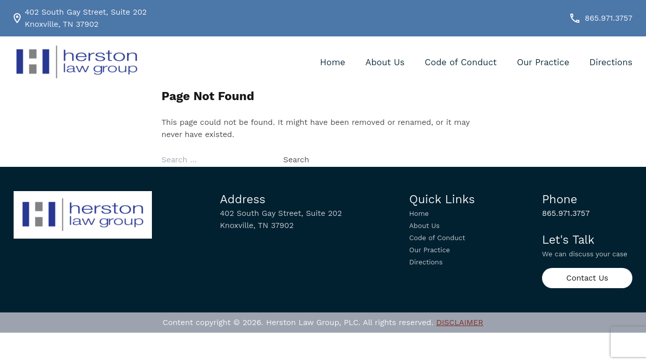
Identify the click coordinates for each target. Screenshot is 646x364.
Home (332, 62)
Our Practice (543, 62)
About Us (385, 62)
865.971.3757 (600, 18)
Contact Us (587, 278)
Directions (610, 62)
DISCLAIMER (459, 322)
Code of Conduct (461, 62)
